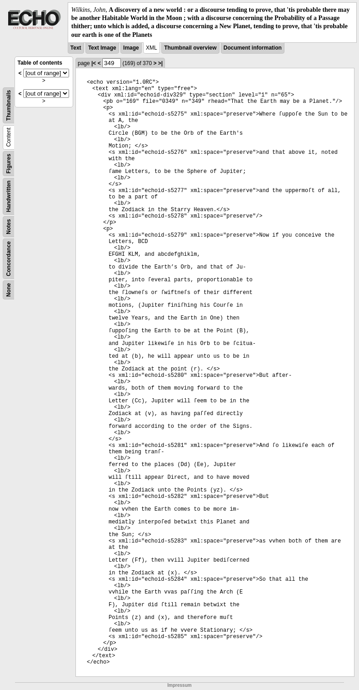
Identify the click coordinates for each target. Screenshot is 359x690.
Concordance (8, 258)
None (8, 290)
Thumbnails (8, 105)
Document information (253, 48)
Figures (8, 163)
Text (75, 48)
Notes (8, 226)
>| (160, 63)
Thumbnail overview (190, 48)
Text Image (102, 48)
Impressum (179, 685)
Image (131, 48)
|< (93, 63)
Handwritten (8, 196)
